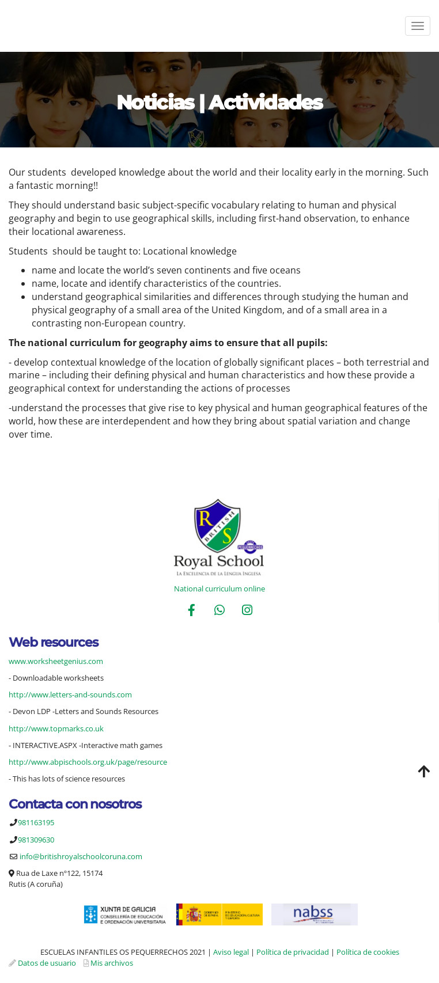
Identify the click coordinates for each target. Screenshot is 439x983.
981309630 (36, 839)
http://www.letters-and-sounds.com (70, 694)
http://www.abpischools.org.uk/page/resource (88, 762)
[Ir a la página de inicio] (6, 26)
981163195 (36, 822)
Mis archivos (111, 963)
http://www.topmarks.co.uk (56, 728)
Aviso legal (231, 952)
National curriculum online (219, 588)
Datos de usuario (47, 963)
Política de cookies (367, 952)
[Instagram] (247, 611)
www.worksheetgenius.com (56, 661)
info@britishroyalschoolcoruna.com (81, 856)
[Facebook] (191, 611)
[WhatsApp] (219, 611)
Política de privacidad (292, 952)
